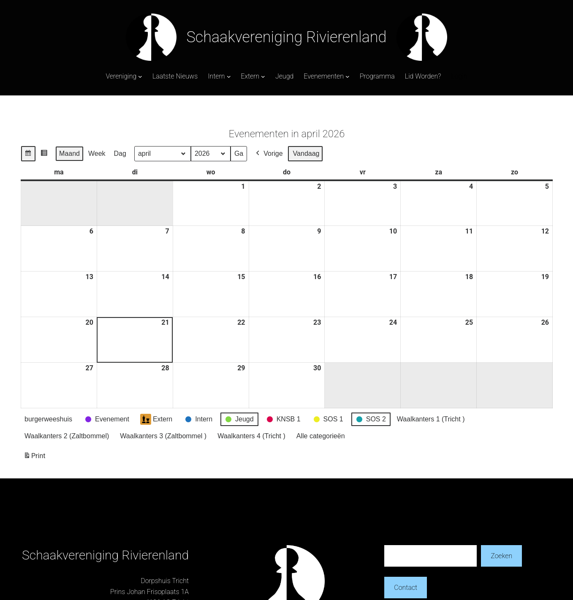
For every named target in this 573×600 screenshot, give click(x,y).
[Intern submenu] (229, 76)
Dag (120, 153)
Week (96, 153)
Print (34, 457)
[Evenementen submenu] (347, 76)
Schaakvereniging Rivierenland (287, 37)
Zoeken (501, 556)
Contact (405, 588)
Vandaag (306, 153)
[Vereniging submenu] (140, 76)
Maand (69, 153)
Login (459, 76)
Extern (156, 419)
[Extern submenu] (263, 76)
